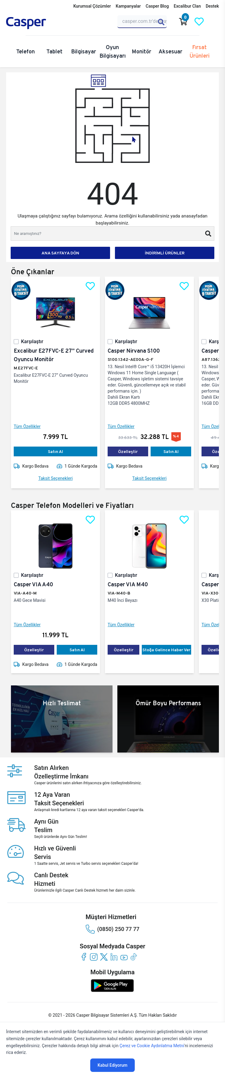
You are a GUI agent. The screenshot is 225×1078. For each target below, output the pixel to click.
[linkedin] (114, 957)
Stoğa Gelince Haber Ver (166, 649)
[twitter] (104, 957)
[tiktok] (134, 957)
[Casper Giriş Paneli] (215, 21)
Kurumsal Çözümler (92, 6)
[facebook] (84, 957)
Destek (212, 6)
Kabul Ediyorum (112, 1065)
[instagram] (94, 957)
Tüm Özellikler (27, 426)
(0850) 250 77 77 (112, 929)
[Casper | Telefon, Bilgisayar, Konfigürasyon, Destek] (35, 23)
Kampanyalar (128, 6)
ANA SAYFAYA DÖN (60, 253)
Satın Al (55, 451)
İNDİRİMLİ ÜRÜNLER (164, 253)
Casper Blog (157, 6)
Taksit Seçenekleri (55, 478)
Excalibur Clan (187, 6)
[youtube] (124, 957)
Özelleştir (128, 451)
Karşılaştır (32, 341)
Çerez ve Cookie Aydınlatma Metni (152, 1045)
